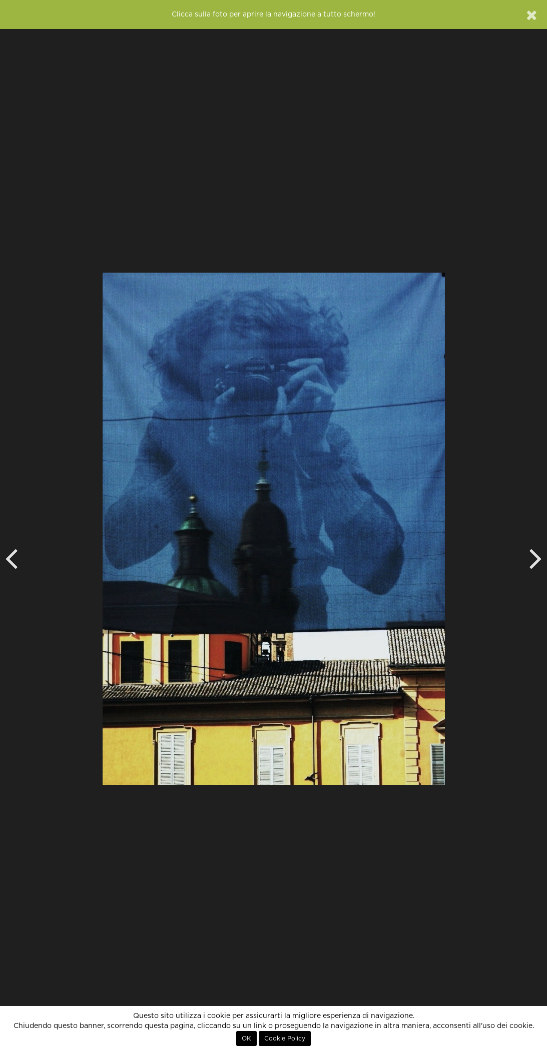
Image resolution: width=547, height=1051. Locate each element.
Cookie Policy (284, 1038)
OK (246, 1038)
